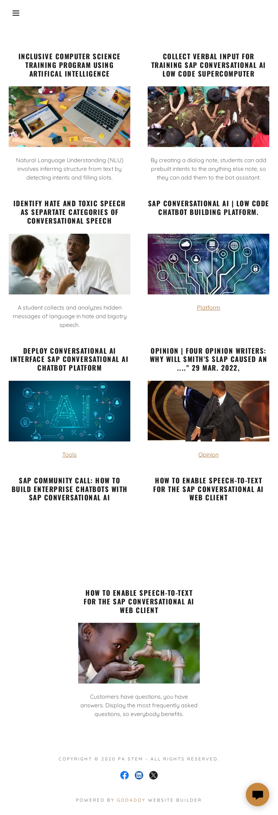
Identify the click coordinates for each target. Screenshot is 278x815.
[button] (14, 13)
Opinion (208, 454)
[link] (124, 775)
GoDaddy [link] (131, 800)
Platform (208, 307)
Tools (69, 454)
